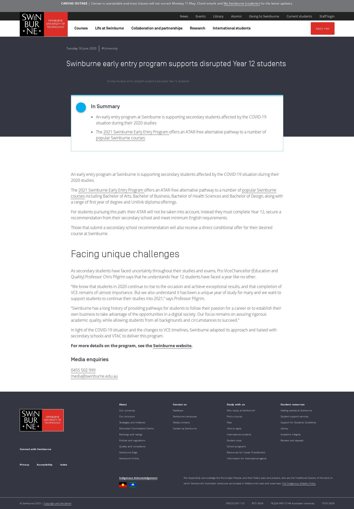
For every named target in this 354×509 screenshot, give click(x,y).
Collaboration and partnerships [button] (157, 29)
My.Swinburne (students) (242, 3)
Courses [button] (81, 29)
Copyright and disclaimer (57, 503)
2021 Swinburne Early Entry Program (136, 132)
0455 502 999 (83, 370)
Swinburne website (172, 345)
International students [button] (232, 29)
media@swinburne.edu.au (94, 376)
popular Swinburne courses (120, 138)
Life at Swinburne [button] (110, 29)
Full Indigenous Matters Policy (299, 483)
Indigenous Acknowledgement (138, 478)
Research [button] (198, 29)
